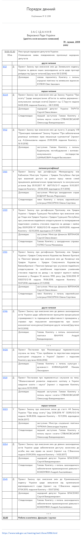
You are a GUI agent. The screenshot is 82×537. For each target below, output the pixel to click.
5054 (5, 444)
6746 (5, 311)
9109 (5, 378)
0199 (5, 210)
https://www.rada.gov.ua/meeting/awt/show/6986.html (29, 533)
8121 (5, 67)
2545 (5, 479)
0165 (5, 172)
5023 (5, 409)
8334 (5, 95)
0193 (5, 252)
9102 (5, 130)
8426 (5, 350)
